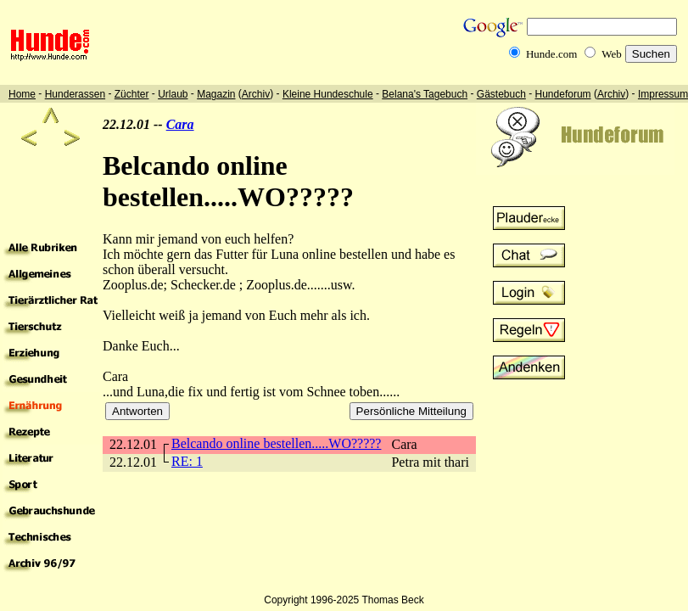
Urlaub (172, 94)
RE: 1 (187, 461)
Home (22, 94)
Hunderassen (75, 94)
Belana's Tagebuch (424, 94)
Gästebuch (501, 94)
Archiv (256, 94)
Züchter (132, 94)
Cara (180, 124)
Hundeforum (563, 94)
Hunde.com (551, 54)
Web (611, 54)
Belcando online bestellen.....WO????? (276, 443)
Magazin (216, 94)
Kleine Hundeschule (327, 94)
